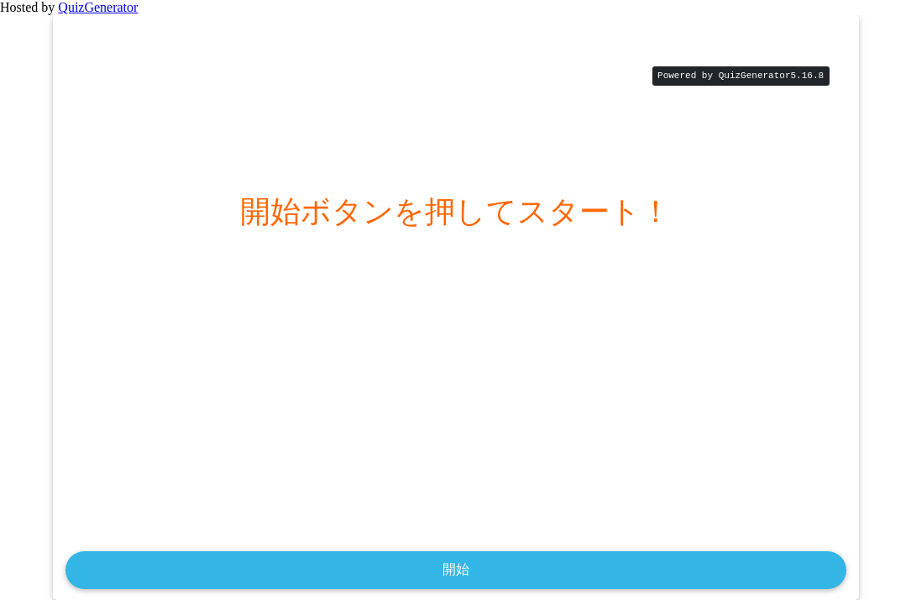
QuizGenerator (98, 7)
